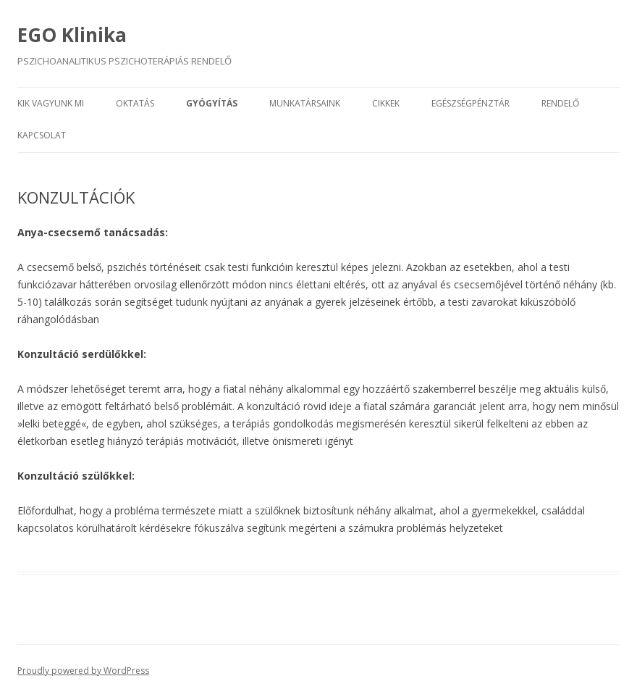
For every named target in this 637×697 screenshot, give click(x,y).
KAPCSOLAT (41, 135)
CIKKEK (386, 103)
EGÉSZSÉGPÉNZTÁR (470, 103)
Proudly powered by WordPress (83, 670)
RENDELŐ (560, 103)
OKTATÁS (135, 103)
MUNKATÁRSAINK (304, 103)
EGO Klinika (72, 35)
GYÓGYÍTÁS (211, 103)
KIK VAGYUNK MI (50, 103)
